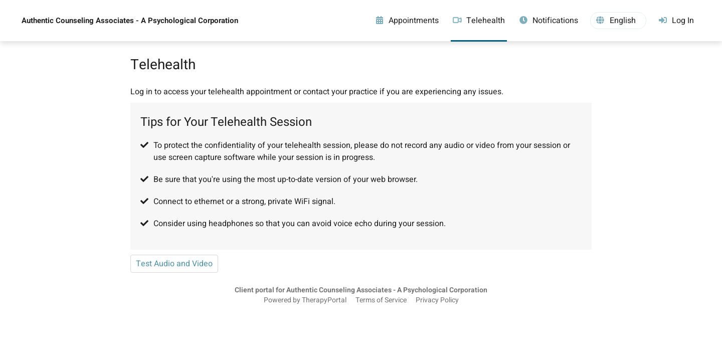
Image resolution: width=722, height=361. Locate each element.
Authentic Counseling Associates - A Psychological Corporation (130, 20)
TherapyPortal (324, 300)
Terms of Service (381, 300)
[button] (618, 20)
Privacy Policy (437, 300)
